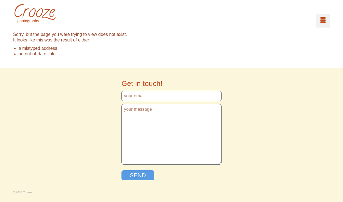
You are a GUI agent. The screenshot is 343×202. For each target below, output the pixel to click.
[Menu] (323, 21)
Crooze (34, 13)
